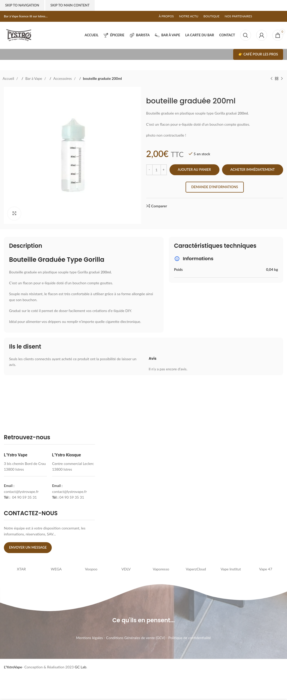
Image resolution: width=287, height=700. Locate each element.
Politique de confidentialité (189, 637)
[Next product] (281, 78)
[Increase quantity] (163, 169)
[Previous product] (271, 78)
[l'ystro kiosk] (239, 492)
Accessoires (63, 78)
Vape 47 (265, 569)
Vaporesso (161, 569)
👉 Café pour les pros (258, 54)
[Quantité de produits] (156, 169)
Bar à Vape (34, 78)
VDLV (126, 569)
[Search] (246, 35)
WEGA (56, 569)
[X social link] (265, 16)
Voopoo (91, 569)
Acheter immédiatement (252, 169)
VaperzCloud (196, 569)
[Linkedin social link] (275, 16)
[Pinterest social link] (270, 16)
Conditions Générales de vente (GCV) (135, 637)
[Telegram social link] (280, 16)
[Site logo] (19, 35)
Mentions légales (89, 637)
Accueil (9, 78)
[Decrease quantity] (149, 169)
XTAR (21, 569)
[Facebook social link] (259, 16)
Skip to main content (70, 5)
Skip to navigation (22, 5)
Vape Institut (230, 569)
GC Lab (80, 667)
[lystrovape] (145, 492)
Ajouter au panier (194, 169)
